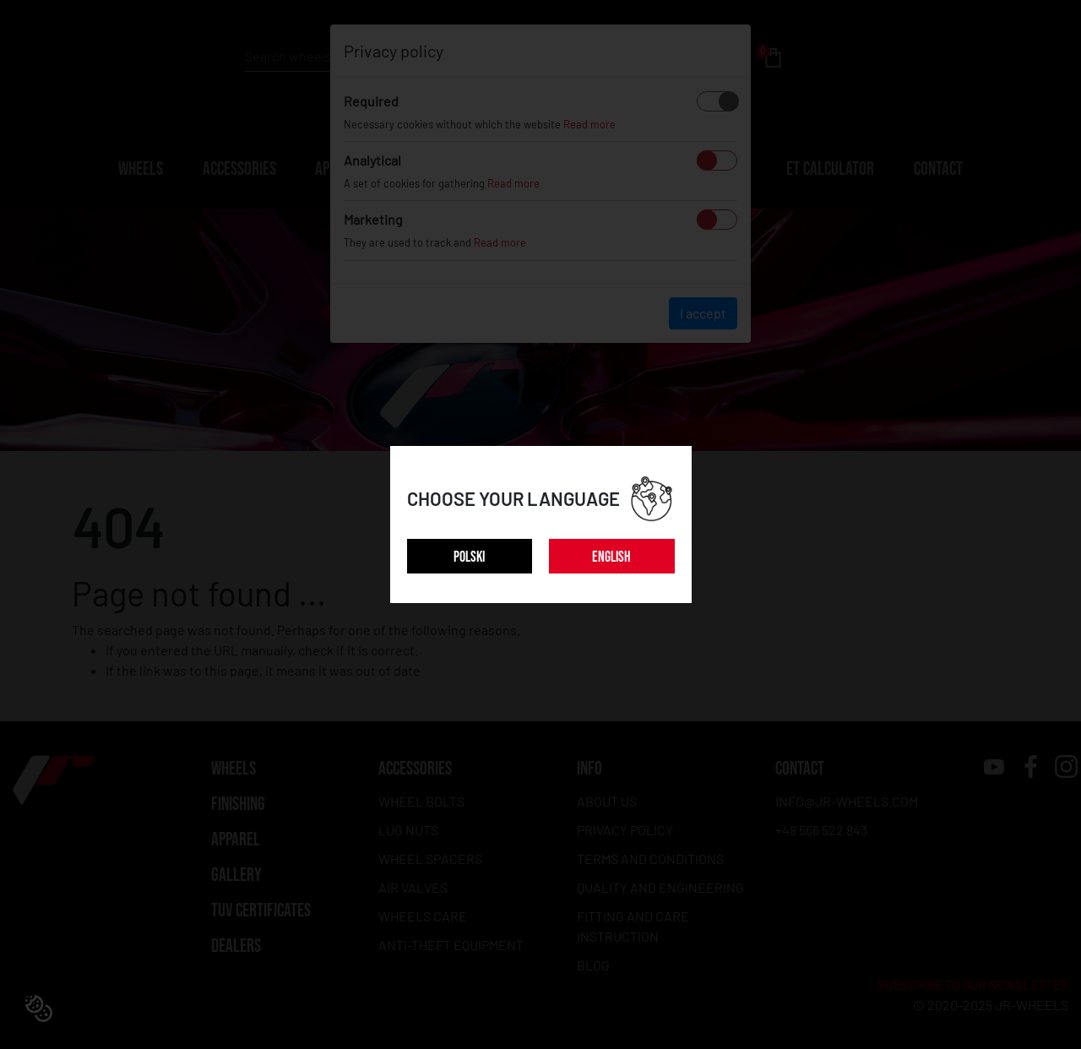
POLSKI (469, 557)
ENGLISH (611, 557)
